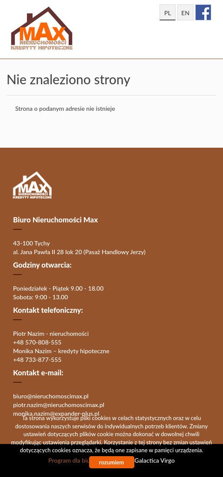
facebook (203, 12)
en (185, 13)
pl (167, 13)
